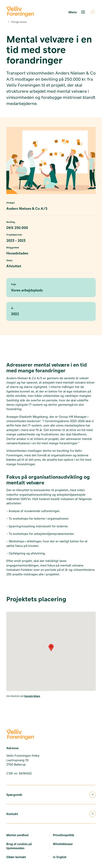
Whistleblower (63, 844)
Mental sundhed (17, 835)
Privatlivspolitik (63, 835)
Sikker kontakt (16, 857)
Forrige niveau (16, 21)
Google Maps (32, 695)
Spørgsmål (51, 794)
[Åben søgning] (91, 12)
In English (59, 857)
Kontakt (51, 814)
